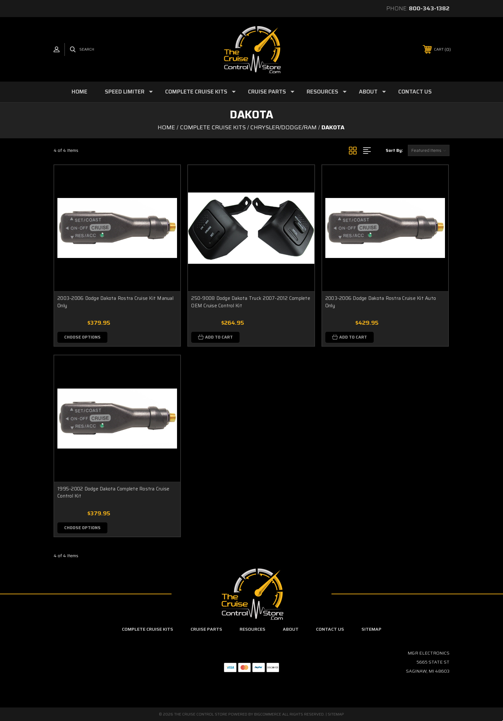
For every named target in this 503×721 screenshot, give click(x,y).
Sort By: (394, 150)
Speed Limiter (129, 91)
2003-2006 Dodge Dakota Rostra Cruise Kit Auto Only (380, 302)
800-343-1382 (429, 8)
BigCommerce (267, 714)
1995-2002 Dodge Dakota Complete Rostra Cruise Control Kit (113, 492)
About (372, 91)
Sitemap (371, 629)
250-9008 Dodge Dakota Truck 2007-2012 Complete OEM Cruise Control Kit (250, 302)
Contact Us (415, 91)
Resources (327, 91)
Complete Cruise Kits (200, 91)
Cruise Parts (271, 91)
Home (79, 91)
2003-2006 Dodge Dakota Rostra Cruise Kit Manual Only (115, 302)
